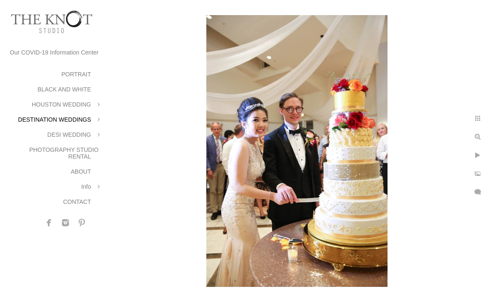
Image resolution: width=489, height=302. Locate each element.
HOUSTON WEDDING (61, 104)
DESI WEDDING (69, 134)
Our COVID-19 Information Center (54, 52)
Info (86, 186)
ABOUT (81, 171)
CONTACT (77, 201)
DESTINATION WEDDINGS (54, 119)
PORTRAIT (76, 74)
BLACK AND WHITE (64, 89)
